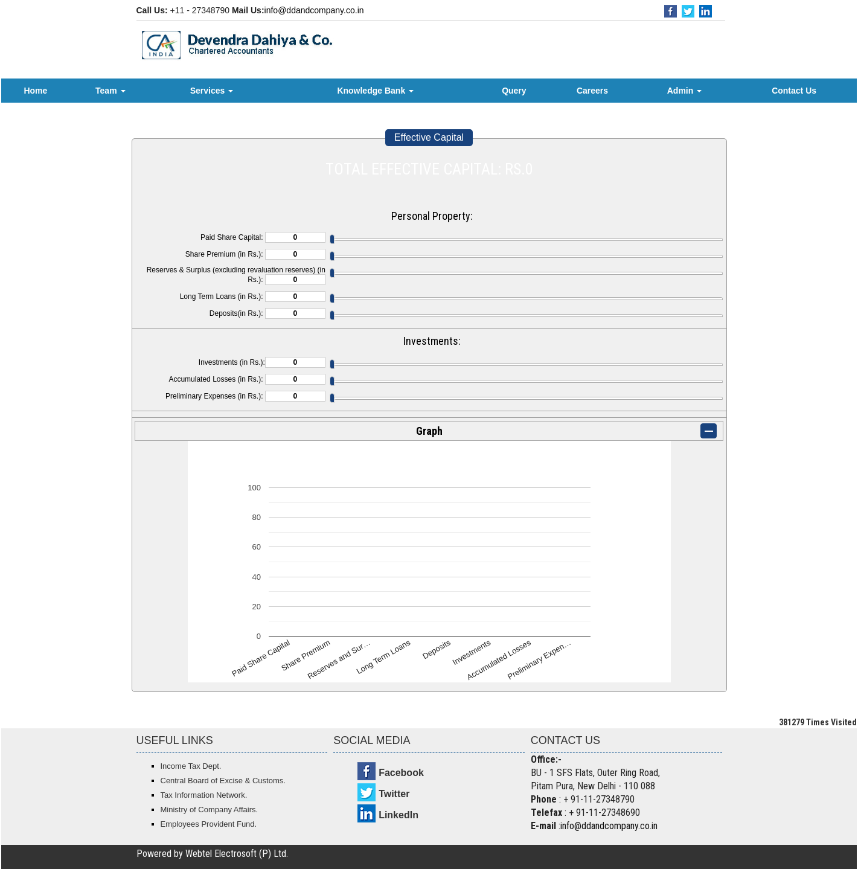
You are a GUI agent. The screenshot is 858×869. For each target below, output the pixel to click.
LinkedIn (398, 815)
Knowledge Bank (375, 90)
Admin (684, 90)
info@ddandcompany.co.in (314, 10)
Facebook (401, 773)
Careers (592, 90)
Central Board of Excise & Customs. (223, 780)
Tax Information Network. (204, 795)
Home (35, 90)
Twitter (394, 794)
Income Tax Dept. (191, 766)
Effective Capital (429, 137)
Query (514, 90)
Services (212, 90)
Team (110, 90)
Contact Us (794, 90)
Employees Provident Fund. (209, 824)
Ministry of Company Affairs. (209, 809)
